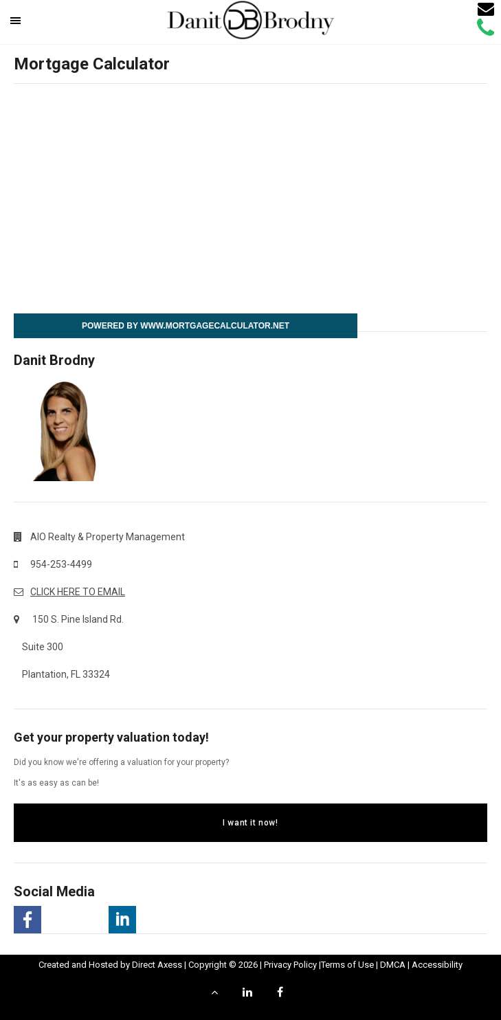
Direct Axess (157, 965)
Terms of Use (347, 965)
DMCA (392, 965)
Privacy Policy (290, 965)
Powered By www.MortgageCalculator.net (185, 326)
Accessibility (437, 965)
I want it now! (250, 823)
